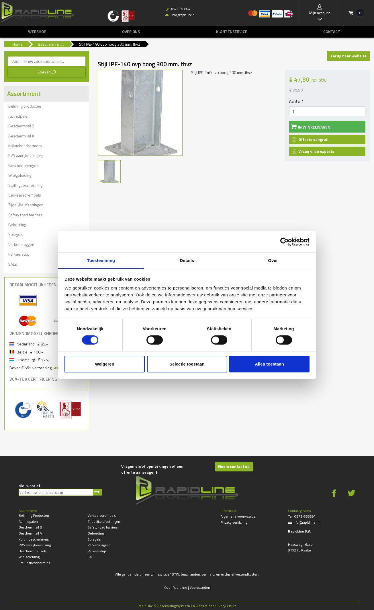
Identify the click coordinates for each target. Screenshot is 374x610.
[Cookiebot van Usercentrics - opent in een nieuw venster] (284, 241)
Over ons (131, 31)
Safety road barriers (25, 215)
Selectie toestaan (187, 364)
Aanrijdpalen (19, 116)
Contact (331, 31)
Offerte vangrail (313, 139)
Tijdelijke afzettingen (25, 205)
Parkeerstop (19, 254)
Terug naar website (348, 56)
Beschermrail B (21, 126)
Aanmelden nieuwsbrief (97, 492)
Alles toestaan (269, 364)
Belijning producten (24, 106)
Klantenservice (231, 31)
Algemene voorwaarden (239, 516)
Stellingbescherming (25, 185)
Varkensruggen (21, 244)
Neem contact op (234, 466)
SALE (12, 264)
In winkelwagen (314, 127)
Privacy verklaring (234, 522)
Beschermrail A (21, 136)
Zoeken (47, 72)
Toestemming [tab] (101, 260)
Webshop (37, 31)
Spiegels (15, 234)
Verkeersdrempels (24, 195)
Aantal (296, 101)
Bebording (17, 225)
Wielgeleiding (19, 175)
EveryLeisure (226, 606)
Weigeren (104, 364)
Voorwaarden (200, 587)
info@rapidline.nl (180, 15)
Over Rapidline (175, 587)
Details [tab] (187, 260)
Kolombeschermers (25, 146)
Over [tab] (273, 260)
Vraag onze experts (316, 151)
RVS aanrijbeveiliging (25, 155)
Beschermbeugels (23, 165)
